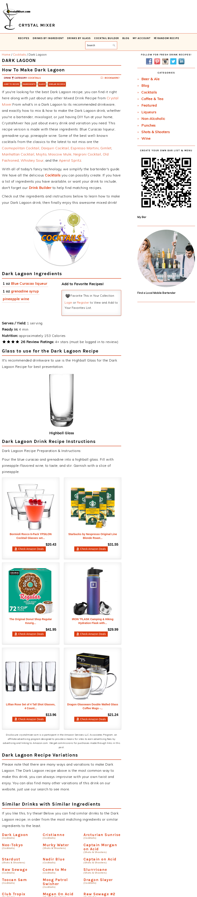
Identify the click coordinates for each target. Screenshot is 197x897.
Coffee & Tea (152, 99)
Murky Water (56, 845)
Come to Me (54, 869)
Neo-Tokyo (12, 845)
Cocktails (34, 77)
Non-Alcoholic (153, 118)
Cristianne (53, 835)
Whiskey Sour (32, 160)
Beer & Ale (150, 79)
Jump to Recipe (11, 84)
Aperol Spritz (70, 160)
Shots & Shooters (155, 132)
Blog (145, 85)
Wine (145, 138)
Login (68, 302)
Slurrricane (95, 869)
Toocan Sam (14, 880)
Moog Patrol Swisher (55, 882)
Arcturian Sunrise (102, 835)
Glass (42, 84)
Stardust (11, 859)
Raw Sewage (14, 869)
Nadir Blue (54, 859)
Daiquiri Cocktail (55, 148)
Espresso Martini (85, 148)
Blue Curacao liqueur (29, 283)
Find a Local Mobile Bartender (156, 292)
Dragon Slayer (98, 880)
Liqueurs (148, 112)
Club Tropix (14, 894)
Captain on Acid (100, 859)
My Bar (141, 217)
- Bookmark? (110, 77)
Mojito (41, 154)
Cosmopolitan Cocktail (20, 148)
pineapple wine (16, 299)
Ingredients (29, 84)
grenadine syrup (25, 291)
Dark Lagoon (15, 835)
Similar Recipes (57, 84)
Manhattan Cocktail (18, 154)
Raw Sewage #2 (99, 894)
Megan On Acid (58, 894)
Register (83, 302)
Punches (148, 125)
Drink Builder (40, 187)
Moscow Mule (60, 154)
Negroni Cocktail (87, 154)
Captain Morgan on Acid (100, 847)
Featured (149, 105)
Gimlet (105, 148)
